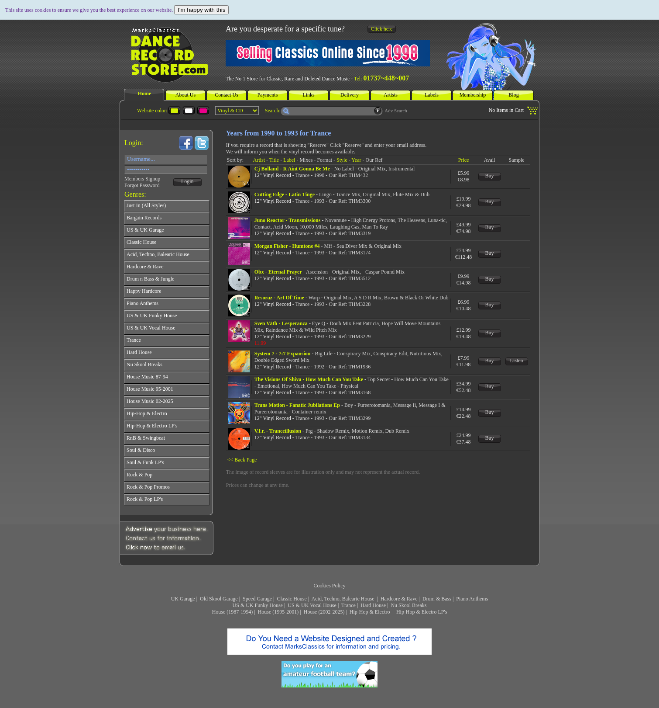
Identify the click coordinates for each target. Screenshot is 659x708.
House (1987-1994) (232, 612)
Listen (516, 360)
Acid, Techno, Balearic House (344, 599)
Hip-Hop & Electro (370, 612)
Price (463, 160)
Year (356, 160)
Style (341, 160)
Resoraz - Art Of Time (279, 298)
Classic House (291, 599)
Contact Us (226, 95)
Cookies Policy (329, 586)
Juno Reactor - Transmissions (287, 220)
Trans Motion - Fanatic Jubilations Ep (297, 405)
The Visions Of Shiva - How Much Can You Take (308, 379)
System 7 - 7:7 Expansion (282, 354)
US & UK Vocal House (312, 605)
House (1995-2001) (278, 612)
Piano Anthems (472, 599)
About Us (185, 95)
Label (289, 160)
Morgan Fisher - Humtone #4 (287, 246)
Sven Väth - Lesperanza (281, 323)
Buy (489, 176)
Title (274, 160)
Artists (391, 95)
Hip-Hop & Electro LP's (421, 612)
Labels (432, 95)
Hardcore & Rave (399, 599)
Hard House (373, 605)
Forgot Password (142, 185)
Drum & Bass (436, 599)
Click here (382, 29)
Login (187, 181)
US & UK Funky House (258, 605)
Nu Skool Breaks (408, 605)
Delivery (349, 95)
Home (144, 93)
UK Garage (183, 599)
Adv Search (395, 110)
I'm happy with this (201, 10)
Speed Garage (257, 599)
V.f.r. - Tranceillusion (277, 431)
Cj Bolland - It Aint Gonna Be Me (292, 169)
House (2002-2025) (324, 612)
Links (308, 95)
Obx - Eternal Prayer (278, 272)
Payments (267, 95)
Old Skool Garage (219, 599)
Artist (259, 160)
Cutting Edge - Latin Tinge (284, 194)
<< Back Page (242, 460)
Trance (348, 605)
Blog (513, 95)
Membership (473, 95)
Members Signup (142, 179)
